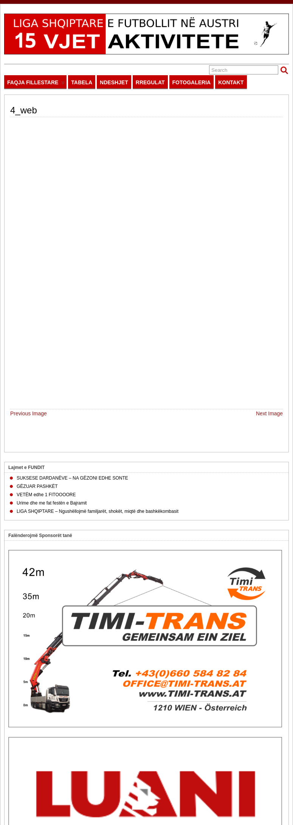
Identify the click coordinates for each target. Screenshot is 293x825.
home (125, 801)
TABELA (81, 82)
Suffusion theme (20, 819)
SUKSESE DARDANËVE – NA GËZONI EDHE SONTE (72, 211)
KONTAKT (230, 82)
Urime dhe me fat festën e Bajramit (52, 236)
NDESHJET (114, 82)
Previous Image (28, 147)
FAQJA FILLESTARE (36, 84)
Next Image (269, 147)
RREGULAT (150, 82)
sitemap (141, 801)
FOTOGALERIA (191, 82)
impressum (162, 801)
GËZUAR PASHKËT (37, 220)
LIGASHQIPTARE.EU (50, 801)
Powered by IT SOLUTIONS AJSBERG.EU (248, 801)
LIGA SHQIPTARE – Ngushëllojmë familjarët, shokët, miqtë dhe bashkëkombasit (97, 245)
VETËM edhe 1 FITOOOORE (46, 228)
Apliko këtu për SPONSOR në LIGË (51, 697)
